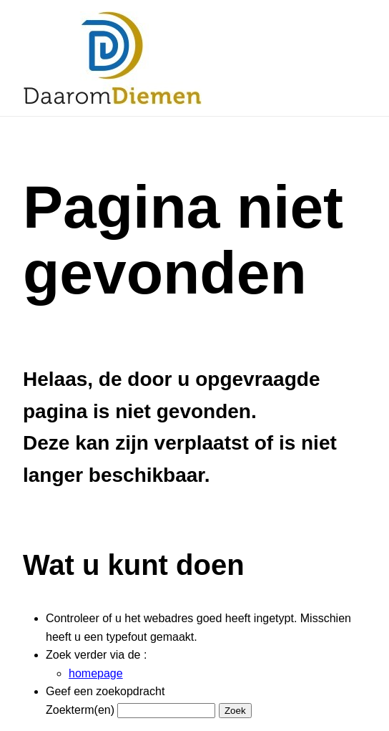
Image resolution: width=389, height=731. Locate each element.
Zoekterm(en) (80, 710)
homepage (96, 673)
